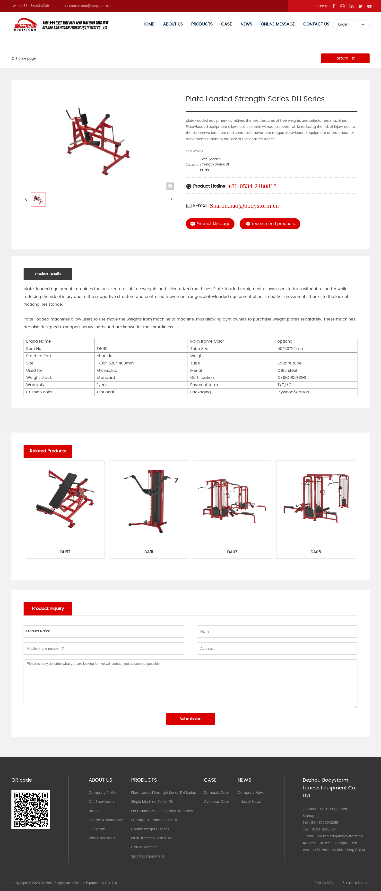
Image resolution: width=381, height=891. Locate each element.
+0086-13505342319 (31, 6)
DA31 (148, 552)
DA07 (232, 552)
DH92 (65, 552)
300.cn (320, 883)
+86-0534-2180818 (252, 186)
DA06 (316, 552)
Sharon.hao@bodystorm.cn (89, 6)
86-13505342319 (324, 822)
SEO (330, 883)
